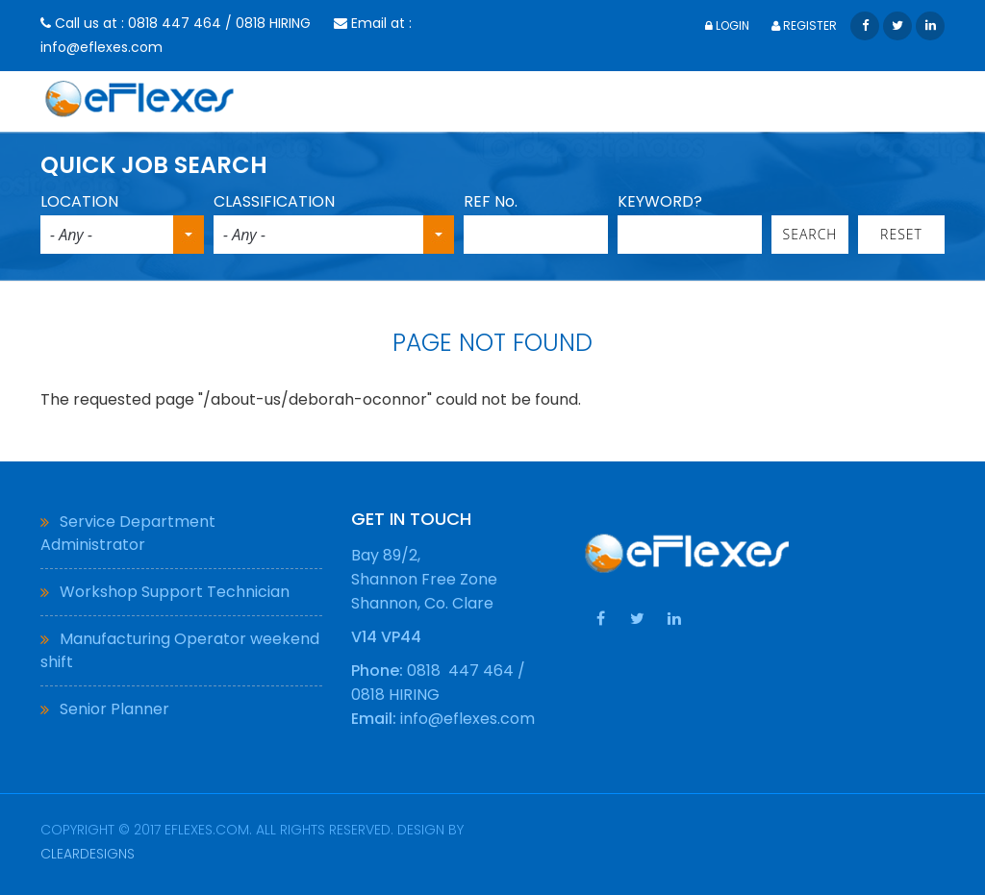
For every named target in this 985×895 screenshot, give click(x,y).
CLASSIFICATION (274, 202)
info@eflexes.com (101, 47)
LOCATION (79, 202)
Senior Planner (114, 709)
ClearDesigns (87, 853)
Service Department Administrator (127, 533)
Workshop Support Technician (175, 592)
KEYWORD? (660, 202)
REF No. (491, 202)
